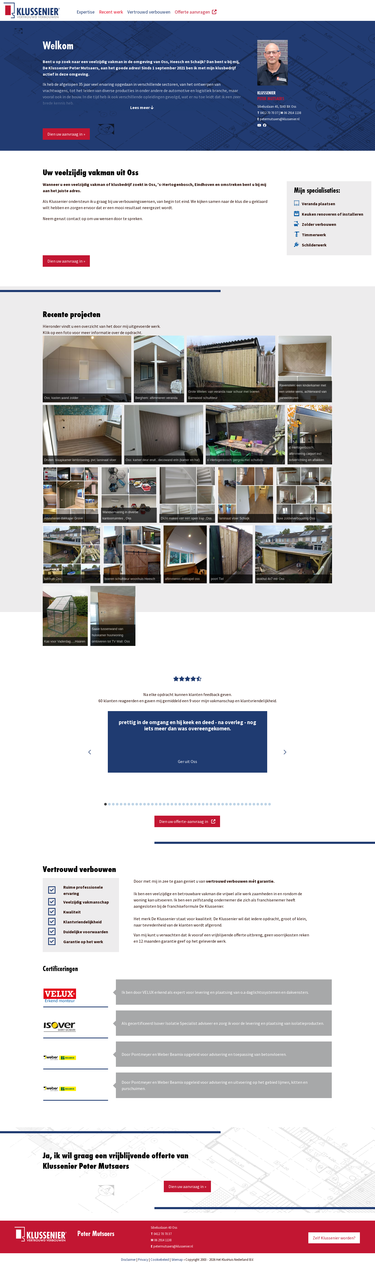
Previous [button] (89, 752)
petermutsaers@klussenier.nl (279, 119)
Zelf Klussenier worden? (334, 1237)
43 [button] (272, 805)
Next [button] (284, 752)
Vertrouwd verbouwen (148, 12)
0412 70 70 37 (267, 113)
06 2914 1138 (292, 113)
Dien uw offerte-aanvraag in (187, 821)
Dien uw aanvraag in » (66, 134)
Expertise (86, 12)
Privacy (143, 1259)
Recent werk (111, 12)
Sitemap (177, 1259)
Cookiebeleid (160, 1259)
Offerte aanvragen (196, 12)
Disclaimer (128, 1259)
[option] (187, 742)
